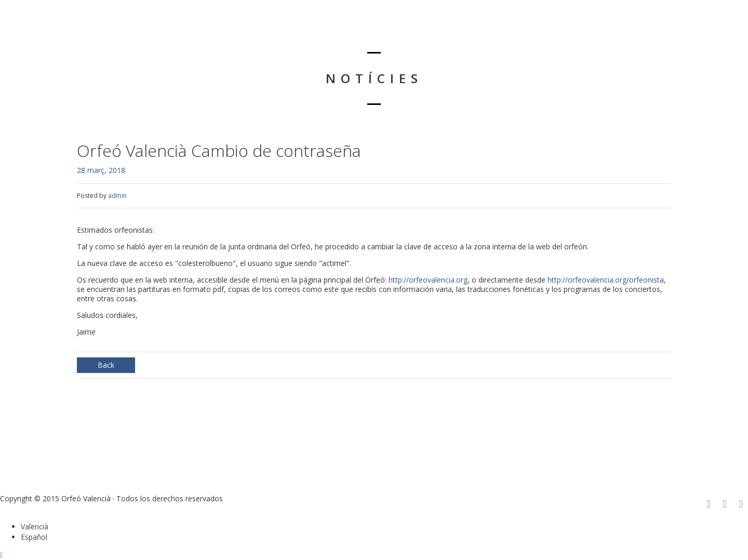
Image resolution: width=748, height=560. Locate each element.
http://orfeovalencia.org (428, 280)
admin (117, 195)
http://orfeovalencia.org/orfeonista (605, 280)
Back (106, 365)
